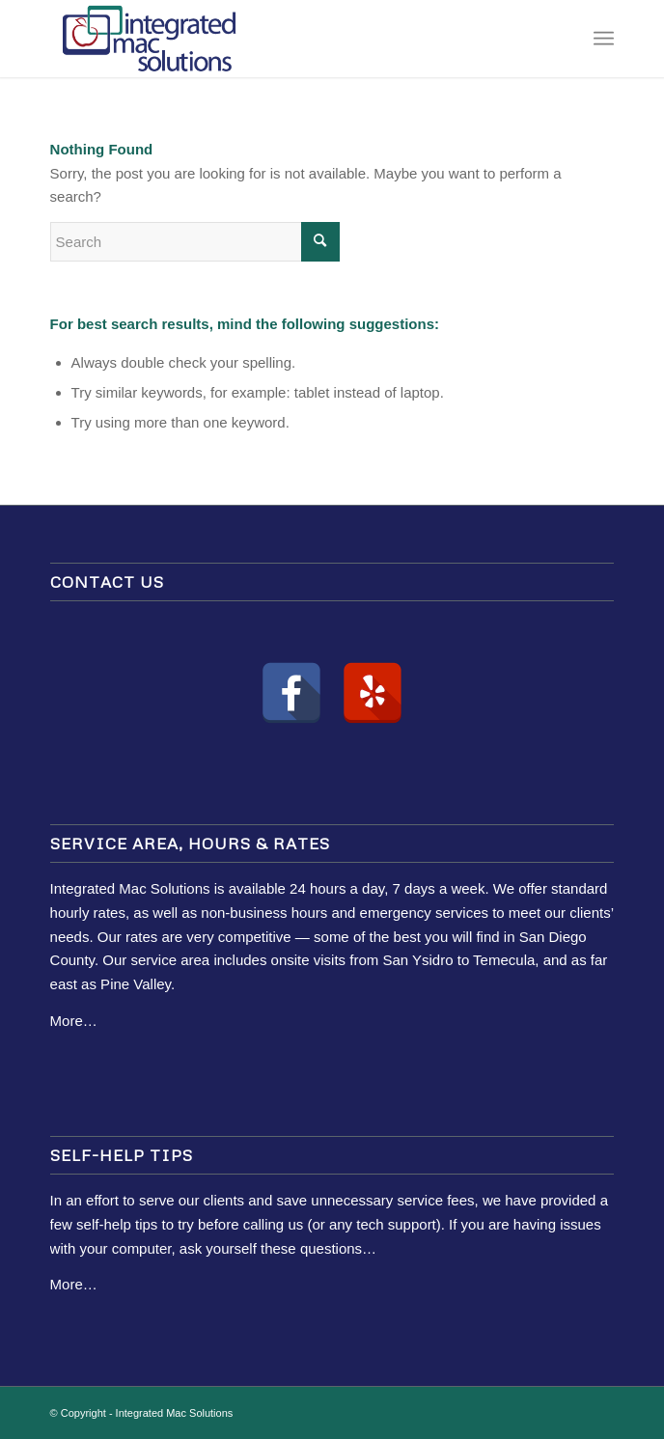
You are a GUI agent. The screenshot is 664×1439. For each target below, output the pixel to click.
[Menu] (604, 38)
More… (73, 1020)
